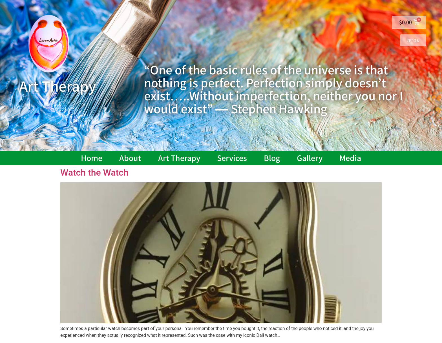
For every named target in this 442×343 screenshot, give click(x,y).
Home (91, 157)
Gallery (309, 157)
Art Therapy (179, 157)
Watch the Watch (94, 172)
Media (350, 157)
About (130, 157)
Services (232, 157)
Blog (272, 157)
